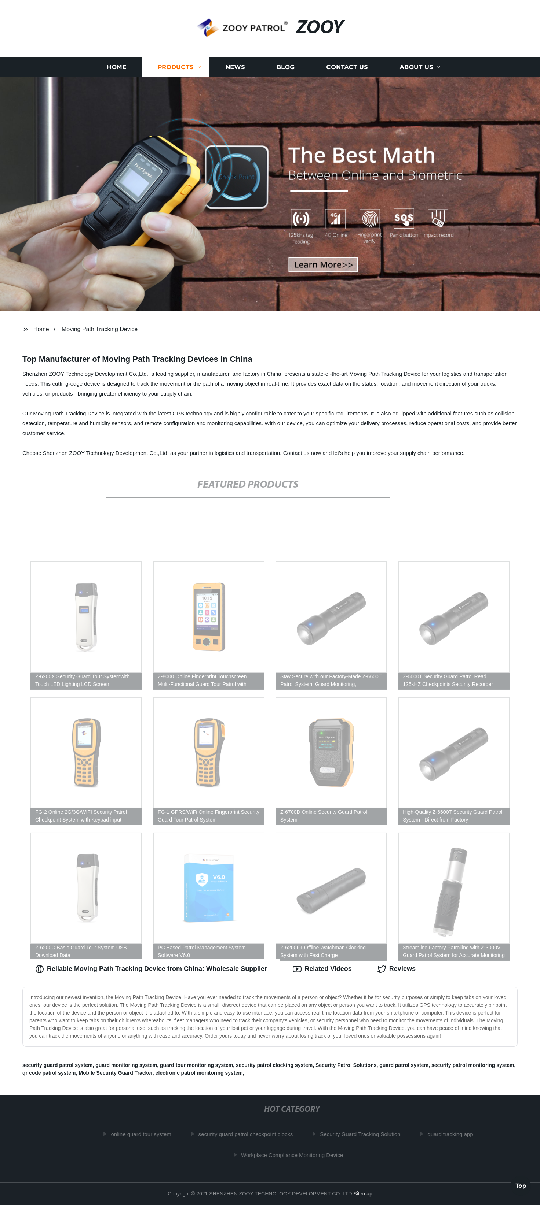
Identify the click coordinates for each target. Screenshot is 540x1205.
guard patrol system (403, 1065)
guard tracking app (452, 1134)
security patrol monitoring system (472, 1065)
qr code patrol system (49, 1073)
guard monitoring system (126, 1065)
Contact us (347, 66)
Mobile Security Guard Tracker (116, 1073)
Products (176, 66)
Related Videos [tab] (322, 969)
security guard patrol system (57, 1065)
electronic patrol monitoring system (199, 1073)
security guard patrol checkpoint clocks (248, 1134)
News (235, 66)
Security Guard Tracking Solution (362, 1134)
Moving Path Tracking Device (100, 329)
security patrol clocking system (274, 1065)
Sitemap (362, 1194)
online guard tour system (143, 1134)
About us (416, 66)
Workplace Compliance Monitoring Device (295, 1155)
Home (116, 66)
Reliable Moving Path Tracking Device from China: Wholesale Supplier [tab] (151, 969)
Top (520, 1185)
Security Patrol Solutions (345, 1065)
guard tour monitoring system (196, 1065)
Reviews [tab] (396, 969)
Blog (286, 66)
